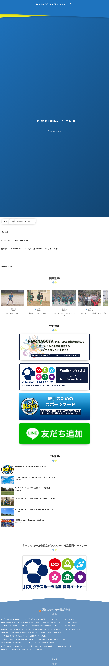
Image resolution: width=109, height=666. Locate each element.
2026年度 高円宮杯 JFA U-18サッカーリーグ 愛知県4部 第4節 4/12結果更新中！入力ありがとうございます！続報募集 (38, 619)
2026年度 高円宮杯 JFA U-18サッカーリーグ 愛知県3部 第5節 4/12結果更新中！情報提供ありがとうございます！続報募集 (39, 622)
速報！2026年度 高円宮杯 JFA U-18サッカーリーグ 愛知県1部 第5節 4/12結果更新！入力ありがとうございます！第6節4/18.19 (40, 629)
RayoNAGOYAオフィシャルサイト (54, 4)
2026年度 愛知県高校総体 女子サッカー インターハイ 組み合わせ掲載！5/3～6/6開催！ (28, 643)
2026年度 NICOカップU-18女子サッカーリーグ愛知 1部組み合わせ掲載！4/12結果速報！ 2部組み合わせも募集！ (37, 646)
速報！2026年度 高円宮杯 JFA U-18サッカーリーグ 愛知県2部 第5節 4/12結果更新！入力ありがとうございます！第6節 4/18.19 (40, 626)
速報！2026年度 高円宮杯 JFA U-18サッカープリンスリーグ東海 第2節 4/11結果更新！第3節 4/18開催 (33, 639)
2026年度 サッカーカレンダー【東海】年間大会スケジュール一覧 (21, 649)
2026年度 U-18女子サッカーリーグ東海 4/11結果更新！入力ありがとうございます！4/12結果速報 (31, 632)
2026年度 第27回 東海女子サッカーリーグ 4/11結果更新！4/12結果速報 (23, 636)
